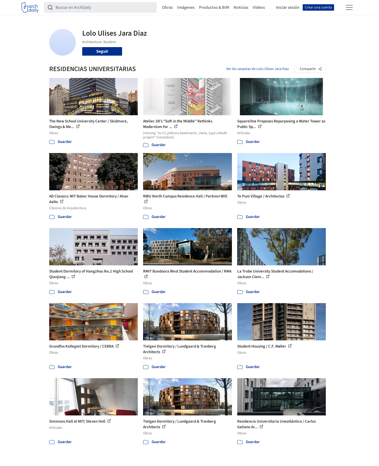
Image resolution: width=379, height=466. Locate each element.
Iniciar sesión (287, 7)
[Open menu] (349, 7)
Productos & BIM (214, 7)
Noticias (241, 7)
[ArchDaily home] (30, 7)
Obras (167, 7)
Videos (259, 7)
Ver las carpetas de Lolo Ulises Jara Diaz (257, 69)
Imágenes (186, 7)
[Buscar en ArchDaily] (104, 7)
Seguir (102, 51)
